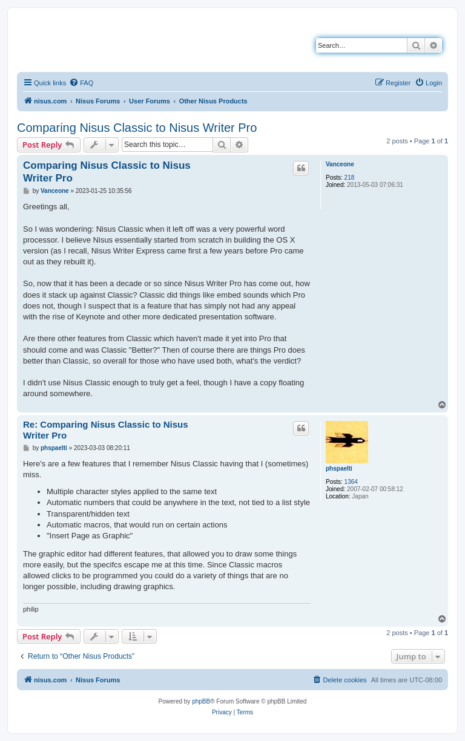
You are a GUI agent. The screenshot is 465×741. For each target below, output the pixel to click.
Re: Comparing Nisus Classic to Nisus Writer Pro (105, 430)
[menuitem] (81, 83)
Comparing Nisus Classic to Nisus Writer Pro (137, 127)
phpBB (201, 701)
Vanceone (340, 164)
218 (350, 177)
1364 (351, 481)
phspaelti (339, 468)
